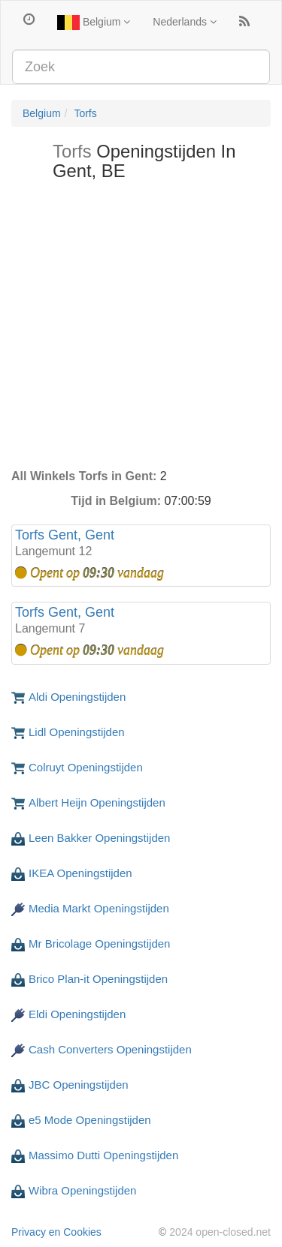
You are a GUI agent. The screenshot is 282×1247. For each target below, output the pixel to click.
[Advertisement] (141, 328)
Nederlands (185, 22)
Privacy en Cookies (56, 1232)
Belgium (93, 22)
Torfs (85, 113)
